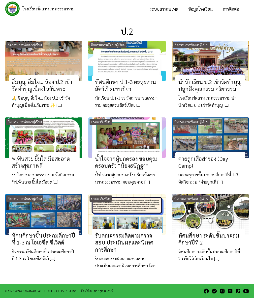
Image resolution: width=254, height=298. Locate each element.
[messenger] (214, 291)
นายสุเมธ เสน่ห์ (103, 291)
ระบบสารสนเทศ (164, 9)
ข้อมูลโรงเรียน (200, 9)
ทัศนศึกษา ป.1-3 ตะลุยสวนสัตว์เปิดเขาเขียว (125, 85)
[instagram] (222, 291)
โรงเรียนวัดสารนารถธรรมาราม (48, 8)
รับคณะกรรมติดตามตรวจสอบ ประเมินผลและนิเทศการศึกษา (124, 242)
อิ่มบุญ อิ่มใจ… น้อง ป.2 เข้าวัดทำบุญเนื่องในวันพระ (42, 85)
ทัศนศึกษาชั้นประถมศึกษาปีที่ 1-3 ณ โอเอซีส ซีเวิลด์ (43, 239)
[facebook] (206, 291)
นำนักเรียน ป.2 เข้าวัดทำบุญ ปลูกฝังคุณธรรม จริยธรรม (210, 85)
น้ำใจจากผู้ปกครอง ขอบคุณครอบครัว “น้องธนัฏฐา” (126, 162)
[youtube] (246, 291)
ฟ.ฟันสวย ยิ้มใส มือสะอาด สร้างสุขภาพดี (41, 162)
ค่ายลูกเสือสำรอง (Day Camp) (203, 162)
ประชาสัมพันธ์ (101, 121)
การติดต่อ (231, 9)
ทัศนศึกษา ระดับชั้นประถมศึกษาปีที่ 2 (208, 239)
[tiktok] (238, 291)
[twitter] (230, 291)
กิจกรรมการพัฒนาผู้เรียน (25, 45)
